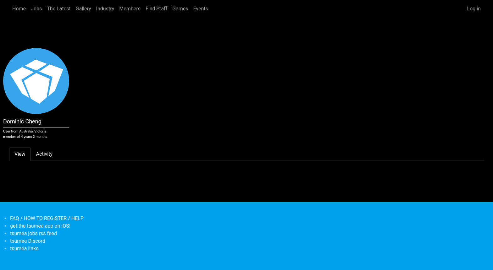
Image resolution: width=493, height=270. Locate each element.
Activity (44, 154)
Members (130, 9)
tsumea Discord (27, 241)
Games (180, 9)
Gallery (83, 9)
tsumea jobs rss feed (33, 233)
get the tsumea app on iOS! (40, 226)
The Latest (58, 9)
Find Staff (156, 9)
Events (200, 9)
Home (19, 9)
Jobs (36, 9)
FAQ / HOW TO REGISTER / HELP (47, 218)
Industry (105, 9)
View (19, 154)
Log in (474, 9)
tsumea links (24, 248)
